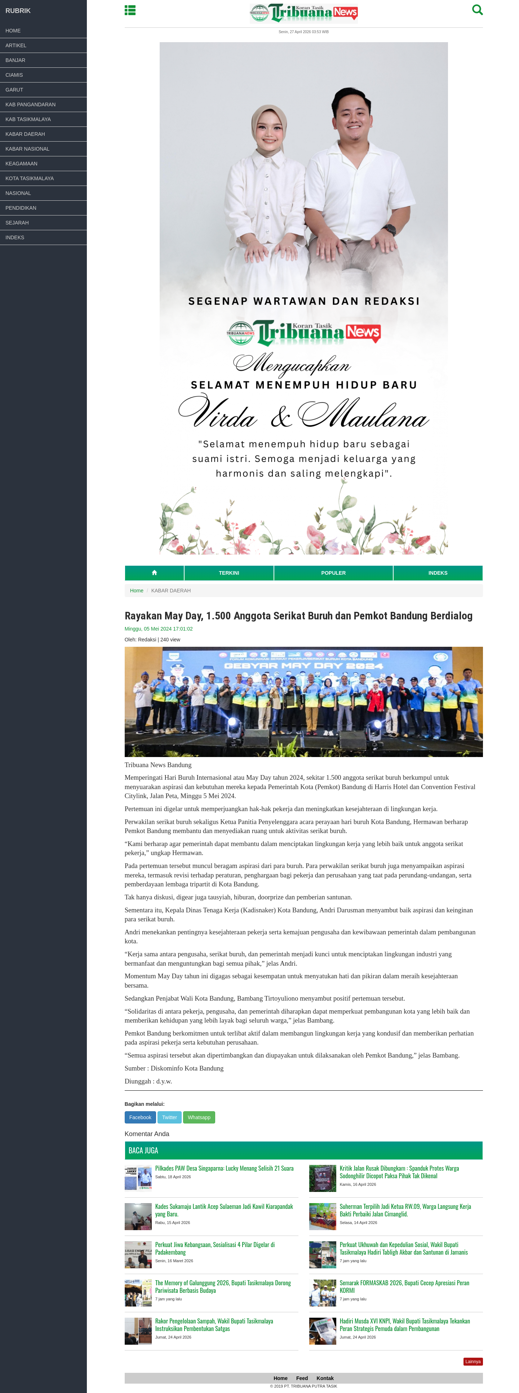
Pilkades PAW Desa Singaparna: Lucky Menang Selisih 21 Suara (225, 1167)
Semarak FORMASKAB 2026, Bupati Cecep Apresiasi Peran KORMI (405, 1286)
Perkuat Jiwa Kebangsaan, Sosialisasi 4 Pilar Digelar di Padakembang (216, 1248)
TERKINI (230, 573)
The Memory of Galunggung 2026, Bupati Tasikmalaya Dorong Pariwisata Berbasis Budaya (224, 1286)
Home (137, 590)
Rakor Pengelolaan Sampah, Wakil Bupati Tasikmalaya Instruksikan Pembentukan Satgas (215, 1324)
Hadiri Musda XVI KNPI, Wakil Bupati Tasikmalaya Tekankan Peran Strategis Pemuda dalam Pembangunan (406, 1324)
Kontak (326, 1378)
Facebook (141, 1117)
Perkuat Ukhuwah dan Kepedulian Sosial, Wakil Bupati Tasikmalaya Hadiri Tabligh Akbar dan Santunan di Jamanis (405, 1248)
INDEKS (438, 573)
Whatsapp (200, 1117)
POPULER (334, 573)
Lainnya (474, 1361)
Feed (303, 1378)
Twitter (170, 1117)
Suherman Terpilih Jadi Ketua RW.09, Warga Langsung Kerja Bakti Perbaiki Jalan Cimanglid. (406, 1210)
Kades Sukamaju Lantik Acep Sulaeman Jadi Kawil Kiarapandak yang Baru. (225, 1210)
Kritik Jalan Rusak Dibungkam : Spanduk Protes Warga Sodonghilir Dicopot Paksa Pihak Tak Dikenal (400, 1171)
